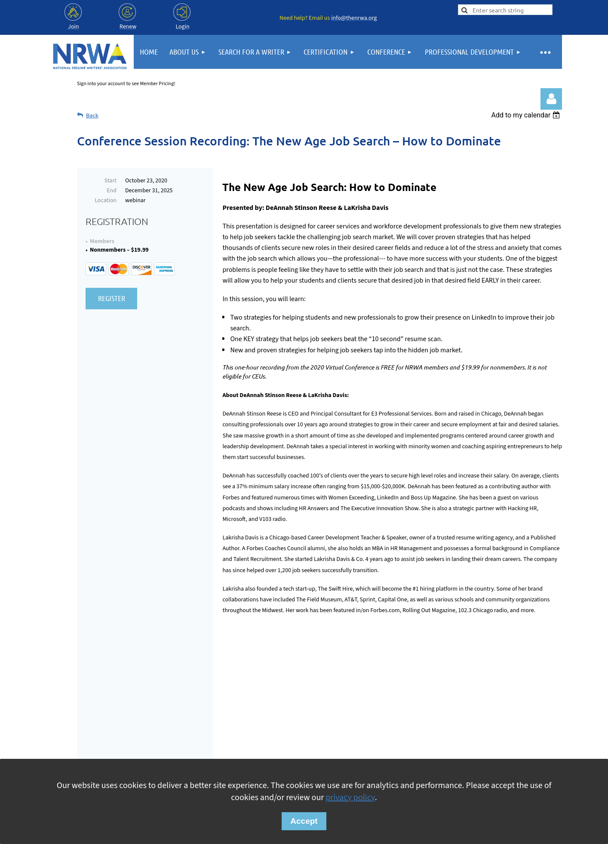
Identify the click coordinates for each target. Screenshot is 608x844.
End (112, 190)
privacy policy (350, 798)
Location (106, 200)
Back (92, 115)
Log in (551, 99)
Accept (303, 821)
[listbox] (526, 115)
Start (110, 180)
